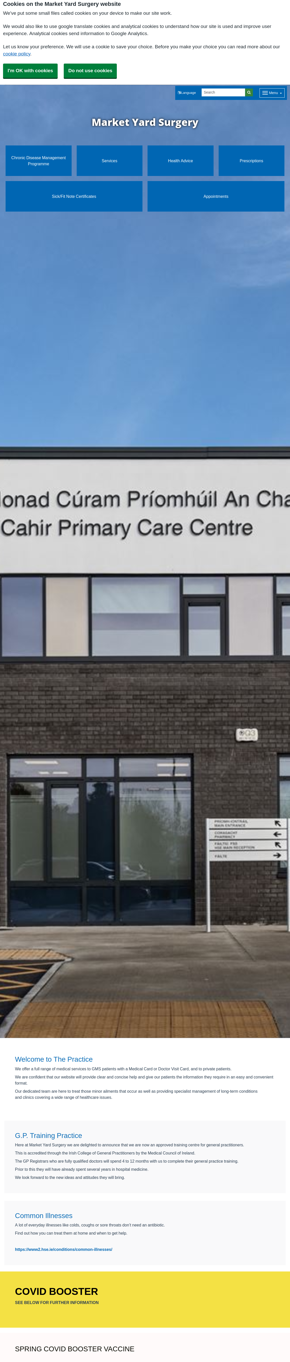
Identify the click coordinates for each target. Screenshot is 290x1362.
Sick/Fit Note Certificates (74, 196)
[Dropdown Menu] (272, 93)
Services (109, 161)
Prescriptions (251, 161)
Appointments (216, 196)
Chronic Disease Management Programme (38, 161)
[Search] (223, 92)
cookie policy (16, 53)
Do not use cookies (90, 70)
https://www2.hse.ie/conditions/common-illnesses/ (63, 1249)
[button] (187, 93)
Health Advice (180, 161)
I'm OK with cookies (30, 70)
